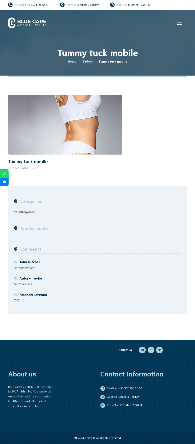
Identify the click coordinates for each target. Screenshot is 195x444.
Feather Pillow (23, 284)
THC (16, 300)
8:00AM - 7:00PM (122, 405)
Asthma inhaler (24, 267)
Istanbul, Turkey (121, 396)
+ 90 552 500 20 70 (122, 388)
